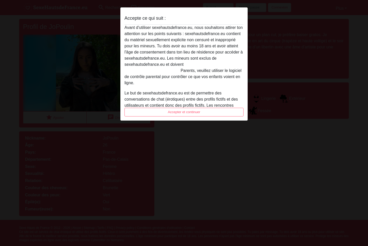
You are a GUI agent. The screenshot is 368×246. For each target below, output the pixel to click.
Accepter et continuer (184, 112)
